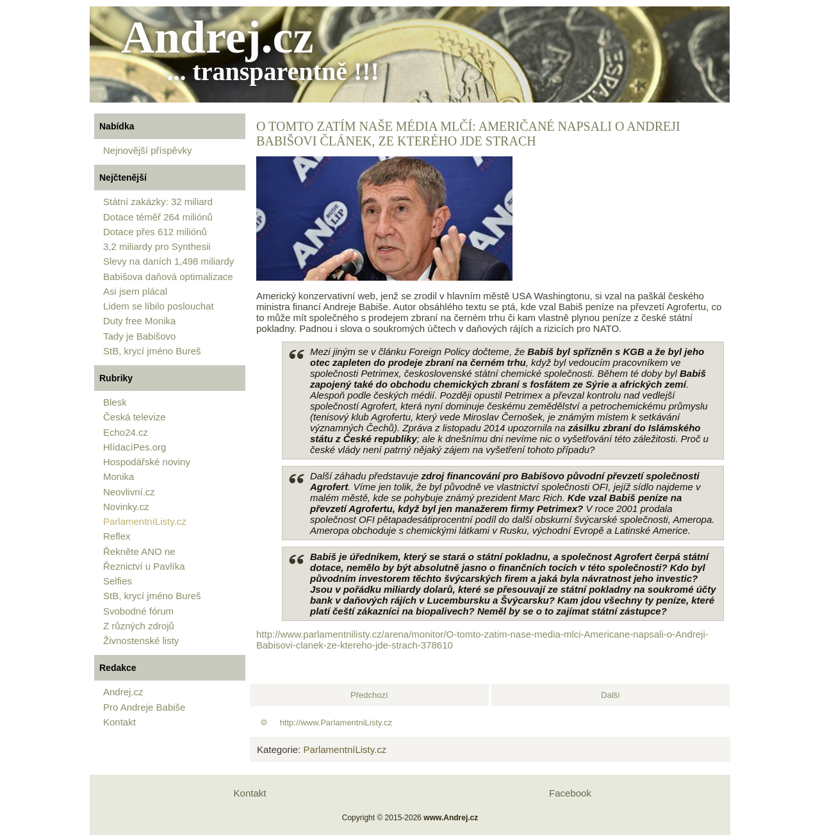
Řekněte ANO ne (139, 551)
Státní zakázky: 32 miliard (158, 201)
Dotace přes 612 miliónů (155, 231)
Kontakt (119, 721)
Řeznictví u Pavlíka (144, 566)
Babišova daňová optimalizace (168, 276)
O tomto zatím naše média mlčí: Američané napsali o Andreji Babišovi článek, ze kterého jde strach (468, 133)
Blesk (115, 402)
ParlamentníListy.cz (144, 521)
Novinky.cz (126, 506)
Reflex (117, 536)
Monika (118, 476)
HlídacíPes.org (134, 447)
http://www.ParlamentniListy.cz (336, 722)
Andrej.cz (217, 37)
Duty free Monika (139, 320)
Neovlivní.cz (129, 491)
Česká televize (134, 416)
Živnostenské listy (141, 640)
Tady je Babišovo (139, 336)
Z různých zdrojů (138, 625)
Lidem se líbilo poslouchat (158, 306)
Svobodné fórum (138, 611)
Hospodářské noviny (146, 461)
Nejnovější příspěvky (147, 150)
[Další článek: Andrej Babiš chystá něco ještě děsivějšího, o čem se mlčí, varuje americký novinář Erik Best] (610, 695)
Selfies (117, 580)
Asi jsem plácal (135, 291)
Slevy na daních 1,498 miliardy (168, 261)
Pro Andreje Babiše (144, 707)
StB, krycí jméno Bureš (152, 350)
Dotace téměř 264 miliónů (158, 216)
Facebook (570, 793)
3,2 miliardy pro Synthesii (157, 246)
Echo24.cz (125, 432)
